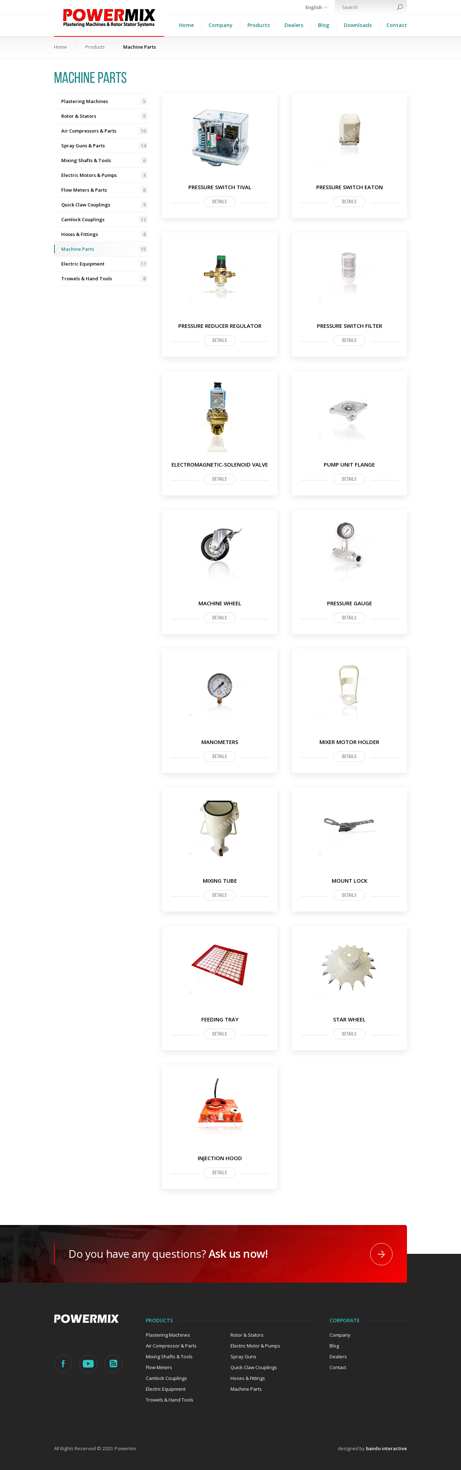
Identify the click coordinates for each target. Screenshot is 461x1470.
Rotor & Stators (104, 116)
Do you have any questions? (168, 1253)
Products (258, 25)
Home (186, 25)
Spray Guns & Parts (104, 145)
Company (221, 25)
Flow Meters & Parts (104, 189)
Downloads (358, 25)
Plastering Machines (104, 101)
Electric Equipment (104, 263)
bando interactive (386, 1448)
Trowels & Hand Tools (104, 278)
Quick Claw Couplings (104, 204)
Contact (396, 25)
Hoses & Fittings (104, 234)
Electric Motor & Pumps (255, 1345)
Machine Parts (104, 249)
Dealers (294, 25)
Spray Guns (243, 1356)
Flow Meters (159, 1367)
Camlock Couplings (104, 219)
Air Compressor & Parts (171, 1345)
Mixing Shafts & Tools (104, 160)
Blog (323, 25)
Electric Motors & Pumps (104, 175)
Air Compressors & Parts (104, 130)
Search (400, 7)
